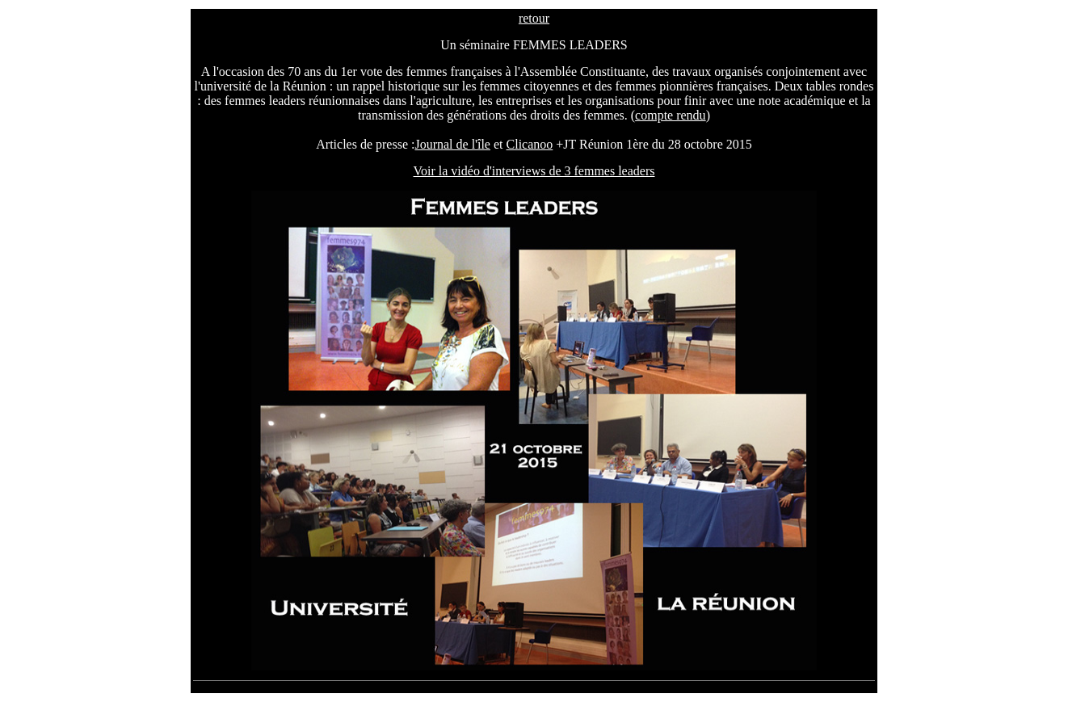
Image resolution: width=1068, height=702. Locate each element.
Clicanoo (530, 144)
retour (534, 18)
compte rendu (670, 115)
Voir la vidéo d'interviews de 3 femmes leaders (534, 171)
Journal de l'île (452, 144)
